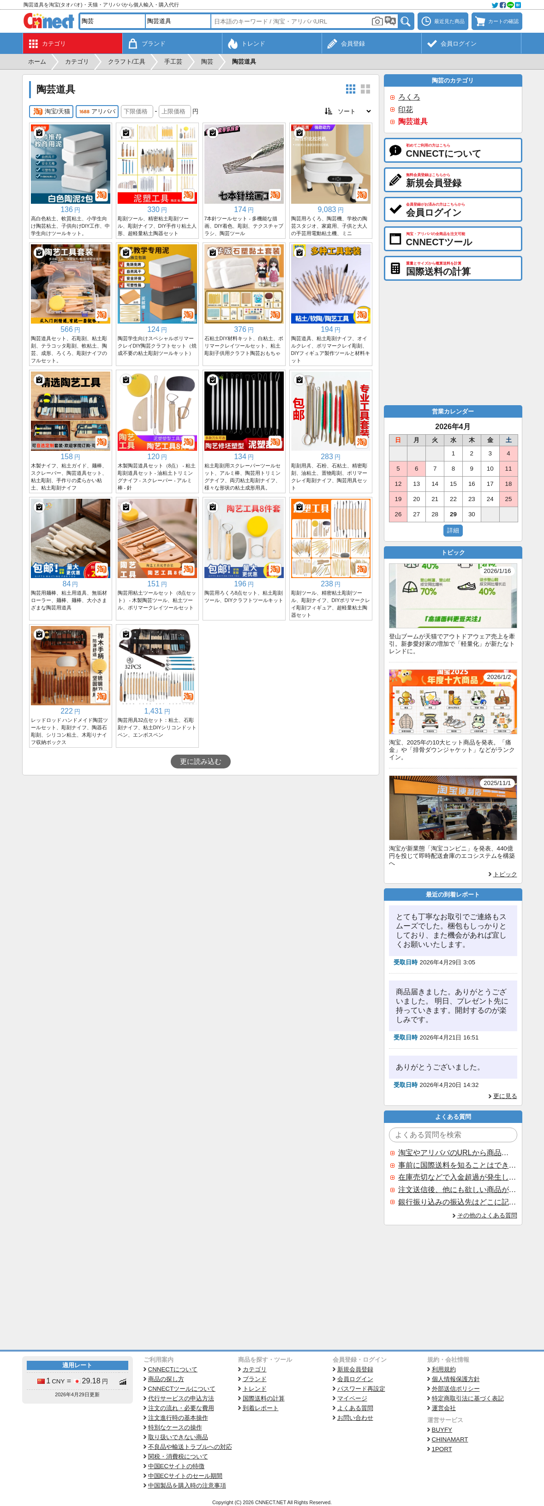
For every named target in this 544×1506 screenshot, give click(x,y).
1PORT (442, 1449)
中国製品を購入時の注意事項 (187, 1485)
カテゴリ (255, 1369)
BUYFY (442, 1429)
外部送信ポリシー (456, 1388)
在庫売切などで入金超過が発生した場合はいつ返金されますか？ (457, 1177)
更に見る (505, 1096)
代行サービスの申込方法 (181, 1398)
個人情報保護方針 (456, 1379)
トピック (505, 874)
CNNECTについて (173, 1369)
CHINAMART (450, 1439)
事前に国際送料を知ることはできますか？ (457, 1165)
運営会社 (444, 1408)
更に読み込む (200, 761)
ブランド (255, 1379)
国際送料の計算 (264, 1398)
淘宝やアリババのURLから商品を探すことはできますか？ (457, 1153)
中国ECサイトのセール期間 (185, 1475)
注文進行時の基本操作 (178, 1417)
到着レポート (261, 1408)
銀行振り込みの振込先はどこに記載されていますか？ (457, 1202)
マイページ (352, 1398)
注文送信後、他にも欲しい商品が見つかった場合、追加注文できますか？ (457, 1189)
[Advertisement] (200, 844)
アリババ (97, 111)
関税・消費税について (178, 1456)
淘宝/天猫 (51, 111)
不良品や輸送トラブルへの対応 (190, 1446)
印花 (405, 109)
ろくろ (409, 97)
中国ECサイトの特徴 (176, 1466)
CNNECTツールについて (182, 1388)
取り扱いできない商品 (178, 1437)
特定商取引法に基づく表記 (468, 1398)
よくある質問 (355, 1408)
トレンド (255, 1388)
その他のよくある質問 (487, 1215)
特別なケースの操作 (175, 1427)
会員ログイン (355, 1379)
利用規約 (444, 1369)
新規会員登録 (355, 1369)
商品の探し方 (166, 1379)
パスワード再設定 (361, 1388)
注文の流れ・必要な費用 (181, 1408)
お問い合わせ (355, 1417)
